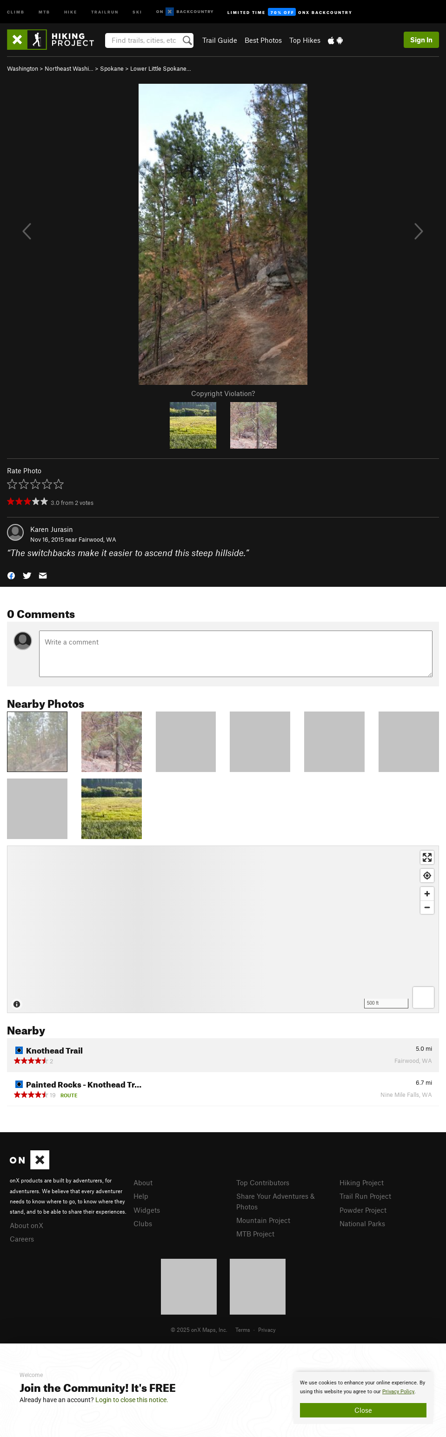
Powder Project (362, 1210)
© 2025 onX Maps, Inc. (199, 1329)
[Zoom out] (427, 907)
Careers (22, 1239)
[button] (11, 575)
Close (363, 1410)
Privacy (267, 1329)
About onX (26, 1225)
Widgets (146, 1210)
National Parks (362, 1223)
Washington (22, 68)
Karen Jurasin (51, 529)
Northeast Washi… (69, 68)
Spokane (112, 68)
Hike (70, 11)
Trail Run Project (365, 1196)
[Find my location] (427, 875)
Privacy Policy (398, 1392)
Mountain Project (263, 1220)
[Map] (223, 929)
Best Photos (263, 40)
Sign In (421, 39)
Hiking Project (361, 1182)
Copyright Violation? (223, 393)
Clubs (142, 1223)
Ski (137, 11)
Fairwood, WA (97, 539)
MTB (44, 11)
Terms (242, 1329)
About (143, 1182)
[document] (363, 1397)
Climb (16, 11)
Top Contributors (262, 1182)
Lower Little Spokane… (160, 68)
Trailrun (105, 11)
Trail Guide (219, 40)
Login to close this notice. (131, 1399)
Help (140, 1196)
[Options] (423, 997)
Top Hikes (304, 40)
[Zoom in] (427, 893)
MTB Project (255, 1233)
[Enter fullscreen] (427, 857)
